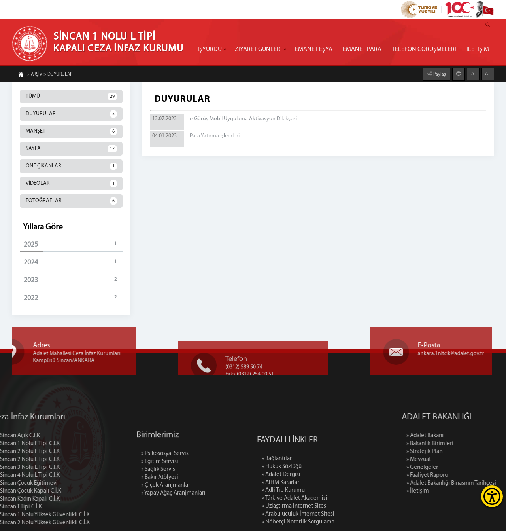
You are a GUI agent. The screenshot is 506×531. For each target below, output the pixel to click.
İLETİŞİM (477, 49)
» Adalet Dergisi (281, 507)
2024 (73, 262)
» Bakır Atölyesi (159, 503)
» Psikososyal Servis (165, 479)
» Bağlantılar (277, 492)
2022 (73, 298)
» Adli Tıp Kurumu (283, 523)
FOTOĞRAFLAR (71, 201)
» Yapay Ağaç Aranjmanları (173, 519)
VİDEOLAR (71, 183)
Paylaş (439, 74)
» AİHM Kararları (281, 515)
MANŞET (71, 131)
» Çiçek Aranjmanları (166, 511)
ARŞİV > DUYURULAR (49, 74)
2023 (73, 280)
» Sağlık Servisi (159, 495)
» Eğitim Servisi (159, 487)
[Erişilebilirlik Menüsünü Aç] (492, 496)
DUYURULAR (71, 114)
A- (473, 73)
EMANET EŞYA (313, 49)
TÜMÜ (71, 96)
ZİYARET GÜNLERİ (258, 49)
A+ (488, 73)
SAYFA (71, 148)
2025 (73, 244)
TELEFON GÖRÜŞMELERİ (424, 49)
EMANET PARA (362, 49)
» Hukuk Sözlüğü (282, 500)
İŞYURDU (210, 49)
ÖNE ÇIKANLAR (71, 166)
